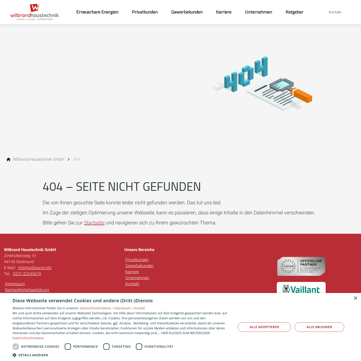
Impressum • (124, 308)
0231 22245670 (27, 273)
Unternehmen (137, 277)
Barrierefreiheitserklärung (27, 289)
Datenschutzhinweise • (97, 308)
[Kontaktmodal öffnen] (331, 12)
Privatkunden (137, 259)
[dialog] (180, 327)
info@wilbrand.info (35, 267)
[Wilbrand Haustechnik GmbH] (38, 159)
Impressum (15, 283)
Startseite (94, 223)
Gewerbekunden (139, 265)
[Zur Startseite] (38, 12)
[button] (121, 354)
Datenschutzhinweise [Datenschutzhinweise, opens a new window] (28, 338)
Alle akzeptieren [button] (264, 327)
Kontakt (132, 283)
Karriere (132, 271)
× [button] (355, 298)
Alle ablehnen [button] (319, 327)
